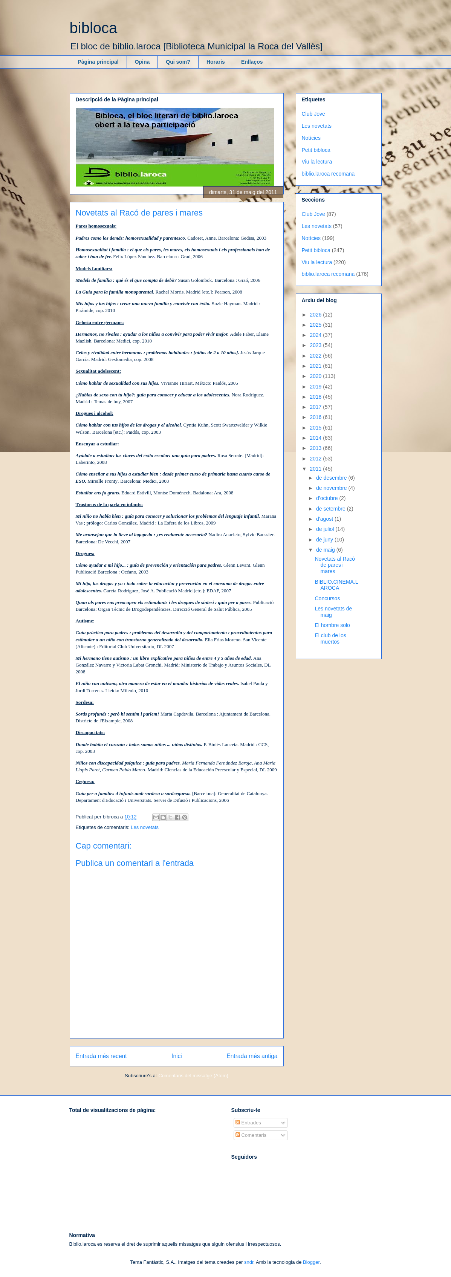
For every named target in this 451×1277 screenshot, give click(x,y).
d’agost (325, 519)
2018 (316, 397)
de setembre (331, 509)
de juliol (325, 529)
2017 (316, 407)
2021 (316, 366)
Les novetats (145, 827)
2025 (316, 325)
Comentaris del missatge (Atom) (193, 1075)
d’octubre (327, 498)
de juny (325, 540)
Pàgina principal (98, 62)
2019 (316, 387)
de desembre (332, 478)
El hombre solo (332, 625)
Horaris (215, 62)
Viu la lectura (317, 162)
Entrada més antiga (251, 1056)
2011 (316, 469)
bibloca (94, 28)
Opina (142, 62)
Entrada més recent (101, 1056)
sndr (249, 1262)
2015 (316, 428)
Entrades (248, 1123)
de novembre (332, 488)
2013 (316, 448)
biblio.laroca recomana (328, 174)
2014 (316, 438)
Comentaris (250, 1135)
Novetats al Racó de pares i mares (335, 565)
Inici (176, 1056)
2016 (316, 417)
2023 (316, 345)
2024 (316, 335)
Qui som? (178, 62)
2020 (316, 376)
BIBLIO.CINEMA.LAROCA (336, 585)
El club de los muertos (330, 638)
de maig (326, 550)
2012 (316, 459)
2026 (316, 315)
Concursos (327, 598)
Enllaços (252, 62)
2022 (316, 356)
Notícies (311, 138)
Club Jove (313, 114)
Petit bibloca (316, 150)
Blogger (311, 1262)
